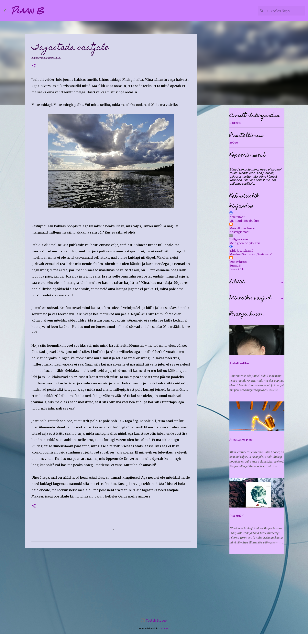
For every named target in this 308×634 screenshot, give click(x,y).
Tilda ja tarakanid (241, 250)
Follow (233, 142)
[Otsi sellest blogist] (284, 11)
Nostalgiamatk (239, 232)
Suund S (235, 265)
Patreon (235, 123)
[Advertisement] (111, 581)
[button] (33, 66)
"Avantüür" (236, 515)
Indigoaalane (238, 239)
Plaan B (27, 10)
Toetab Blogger (154, 620)
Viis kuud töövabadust (244, 221)
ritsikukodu (237, 217)
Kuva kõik (237, 269)
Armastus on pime (240, 439)
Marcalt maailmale (242, 228)
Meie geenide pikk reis (244, 243)
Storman (165, 628)
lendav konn (238, 262)
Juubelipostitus (239, 363)
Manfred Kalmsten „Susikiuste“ (250, 254)
